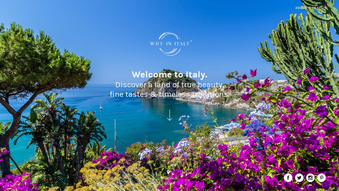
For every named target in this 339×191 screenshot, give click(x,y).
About (300, 8)
